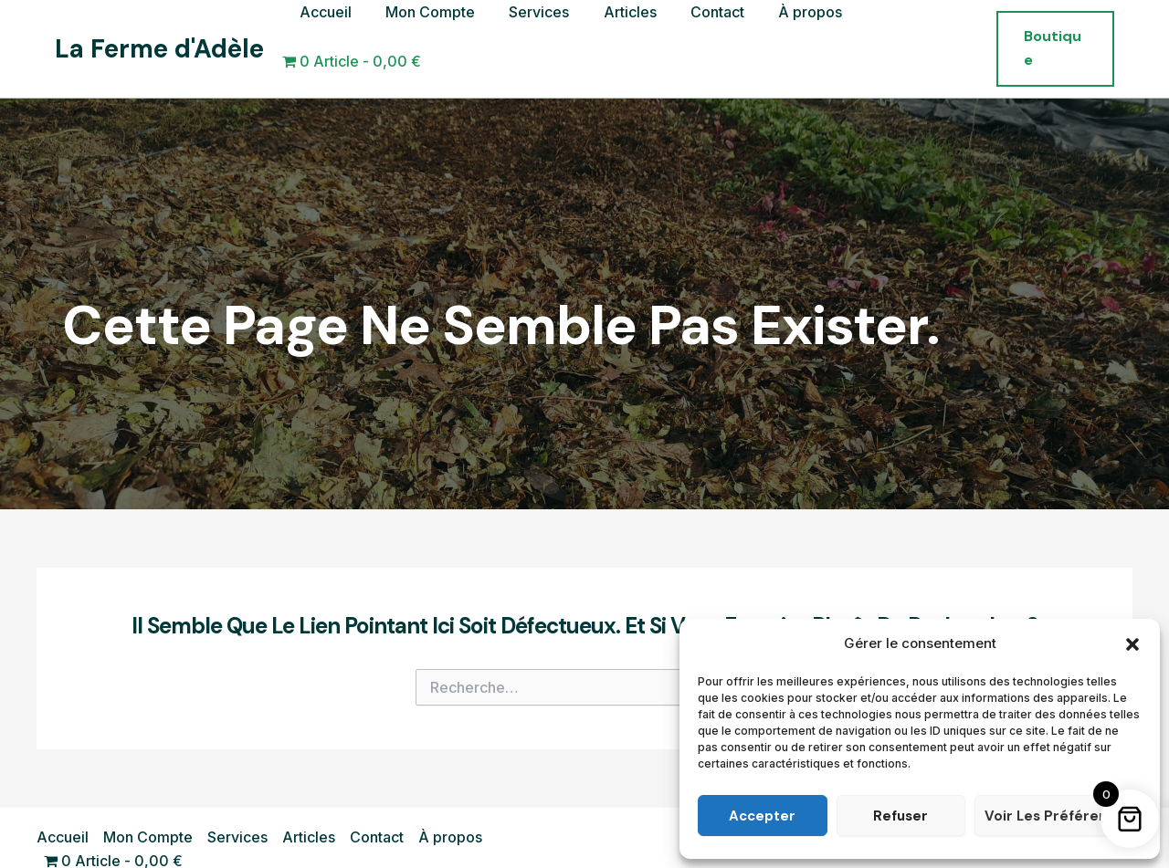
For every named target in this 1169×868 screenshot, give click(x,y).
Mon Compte (428, 35)
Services (532, 35)
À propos (789, 35)
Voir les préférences (1058, 816)
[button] (1132, 644)
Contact (701, 35)
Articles (618, 35)
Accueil (328, 35)
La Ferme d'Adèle (159, 36)
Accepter (762, 816)
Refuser (900, 816)
